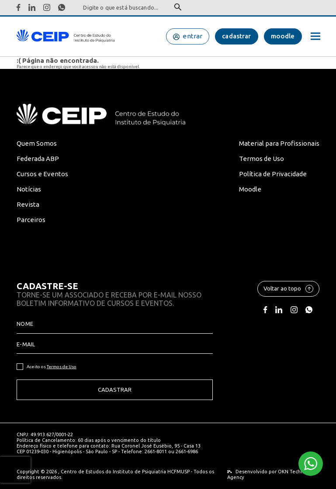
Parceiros (31, 219)
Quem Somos (37, 143)
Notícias (29, 189)
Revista (28, 204)
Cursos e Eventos (42, 174)
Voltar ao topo (288, 289)
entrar (192, 36)
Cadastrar (115, 389)
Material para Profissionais (279, 143)
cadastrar (236, 36)
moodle (283, 36)
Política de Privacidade (273, 174)
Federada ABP (38, 158)
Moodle (250, 189)
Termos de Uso (261, 158)
